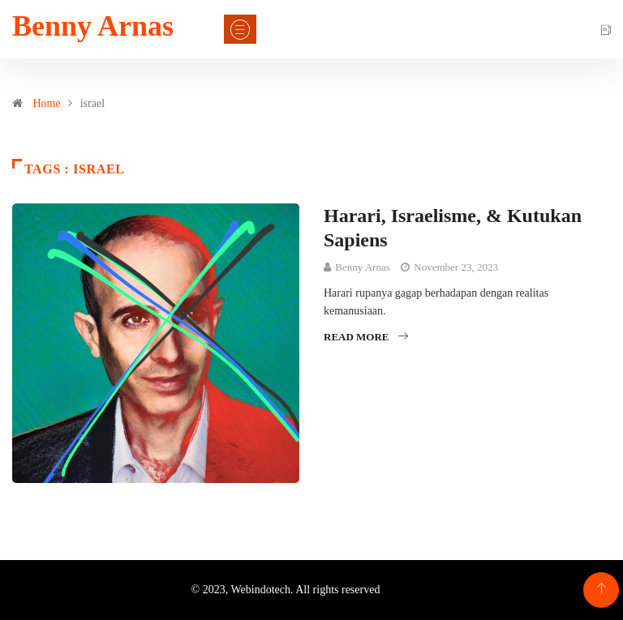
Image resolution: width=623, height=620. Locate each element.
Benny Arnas (93, 26)
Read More (366, 337)
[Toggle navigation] (240, 29)
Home (47, 103)
